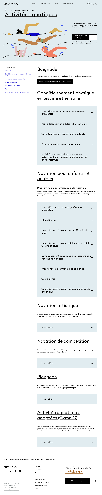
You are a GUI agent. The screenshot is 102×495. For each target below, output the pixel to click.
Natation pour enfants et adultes (15, 79)
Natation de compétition (13, 86)
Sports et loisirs (22, 459)
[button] (33, 3)
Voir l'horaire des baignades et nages (52, 81)
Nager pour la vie (54, 192)
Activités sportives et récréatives (35, 459)
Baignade (8, 71)
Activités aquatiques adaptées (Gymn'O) (17, 92)
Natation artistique (11, 82)
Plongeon (8, 89)
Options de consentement (11, 490)
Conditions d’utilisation (10, 487)
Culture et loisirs (13, 459)
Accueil (6, 459)
